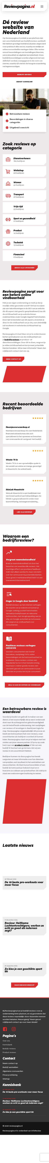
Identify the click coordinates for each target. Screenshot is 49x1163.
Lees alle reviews (24, 512)
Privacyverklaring (10, 1034)
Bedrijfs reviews (24, 74)
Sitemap (6, 1038)
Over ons (6, 1000)
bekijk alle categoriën (24, 268)
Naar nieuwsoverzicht (24, 944)
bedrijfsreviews (11, 340)
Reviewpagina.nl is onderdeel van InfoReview (22, 1090)
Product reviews (9, 1012)
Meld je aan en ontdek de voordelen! (24, 685)
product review (22, 745)
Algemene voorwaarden (13, 1030)
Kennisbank (7, 1004)
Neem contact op (13, 359)
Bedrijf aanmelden (24, 82)
